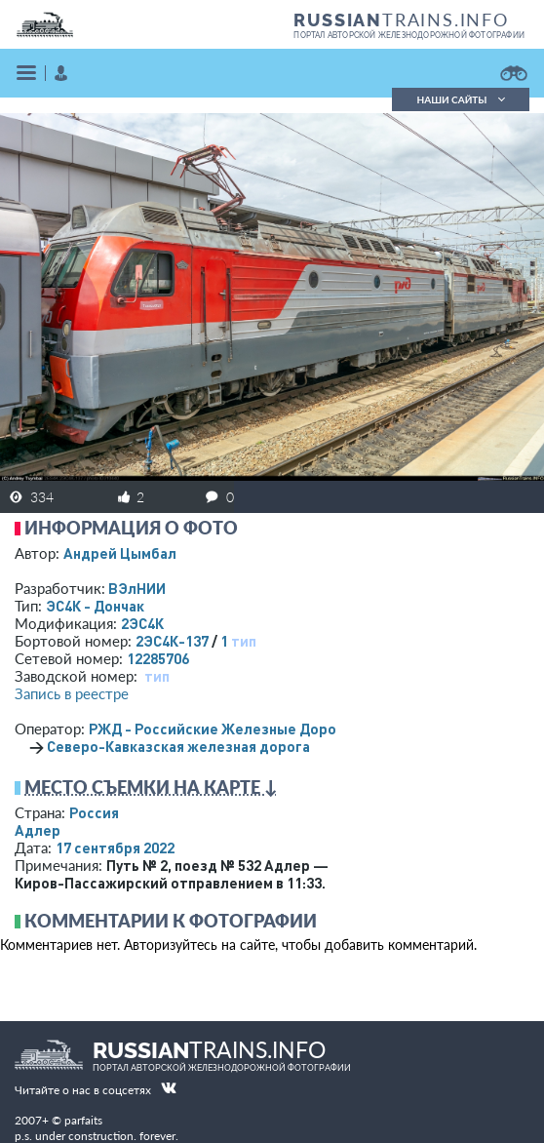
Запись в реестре (72, 693)
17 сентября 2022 (115, 847)
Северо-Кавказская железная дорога (178, 746)
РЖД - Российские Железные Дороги (220, 728)
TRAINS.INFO (400, 19)
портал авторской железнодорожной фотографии (409, 35)
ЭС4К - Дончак (95, 605)
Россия (94, 812)
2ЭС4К (142, 623)
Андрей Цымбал (119, 553)
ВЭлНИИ (137, 588)
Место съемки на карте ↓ (151, 787)
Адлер (37, 830)
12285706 (158, 658)
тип (243, 641)
